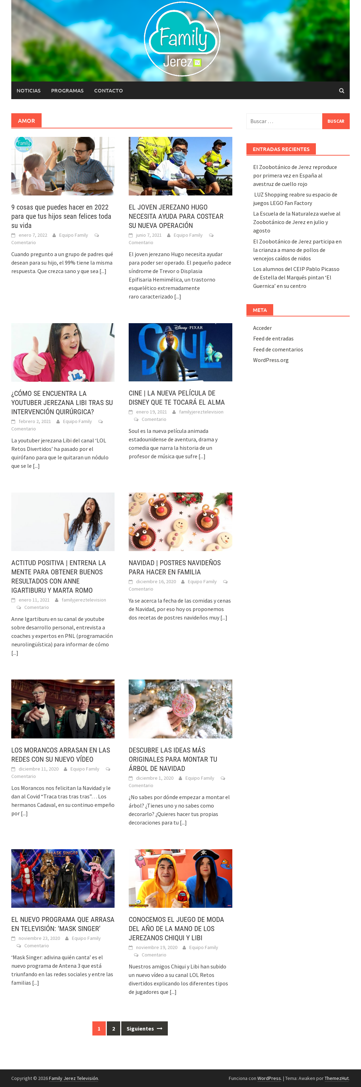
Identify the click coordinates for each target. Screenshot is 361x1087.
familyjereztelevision (201, 412)
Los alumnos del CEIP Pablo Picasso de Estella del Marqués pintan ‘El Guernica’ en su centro (296, 277)
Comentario (23, 242)
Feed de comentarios (278, 349)
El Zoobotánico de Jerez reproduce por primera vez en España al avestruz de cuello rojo (295, 175)
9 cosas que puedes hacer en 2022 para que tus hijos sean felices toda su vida (61, 216)
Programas (67, 90)
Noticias (29, 90)
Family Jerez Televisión (73, 1078)
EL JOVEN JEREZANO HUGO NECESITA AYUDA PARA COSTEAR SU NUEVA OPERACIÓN (176, 216)
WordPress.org (271, 359)
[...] (102, 270)
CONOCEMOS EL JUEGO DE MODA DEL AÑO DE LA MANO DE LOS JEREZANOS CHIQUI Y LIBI (176, 928)
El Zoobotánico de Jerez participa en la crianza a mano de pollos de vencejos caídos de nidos (297, 250)
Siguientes (145, 1028)
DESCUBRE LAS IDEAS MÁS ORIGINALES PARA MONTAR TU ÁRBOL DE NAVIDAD (173, 759)
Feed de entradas (273, 338)
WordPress (269, 1078)
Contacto (108, 90)
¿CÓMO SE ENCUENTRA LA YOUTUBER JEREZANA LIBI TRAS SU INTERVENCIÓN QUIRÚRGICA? (62, 402)
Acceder (262, 327)
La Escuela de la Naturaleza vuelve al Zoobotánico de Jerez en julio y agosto (297, 222)
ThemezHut (337, 1078)
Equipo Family (73, 235)
